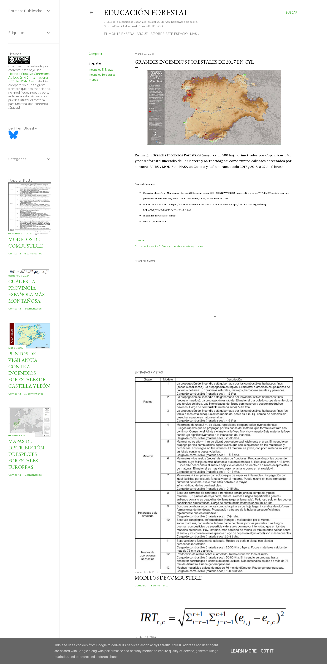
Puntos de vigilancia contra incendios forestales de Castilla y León (29, 369)
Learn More (243, 651)
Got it (267, 651)
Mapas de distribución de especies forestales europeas (26, 454)
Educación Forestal (146, 12)
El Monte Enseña (119, 34)
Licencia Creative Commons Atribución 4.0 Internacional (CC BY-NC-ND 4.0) (28, 77)
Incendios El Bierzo (101, 69)
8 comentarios (159, 585)
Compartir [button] (95, 53)
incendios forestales (102, 74)
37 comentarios (33, 393)
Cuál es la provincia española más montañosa (26, 291)
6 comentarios (33, 308)
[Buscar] (291, 13)
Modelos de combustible (168, 578)
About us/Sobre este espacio (162, 34)
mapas (93, 79)
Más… (194, 34)
